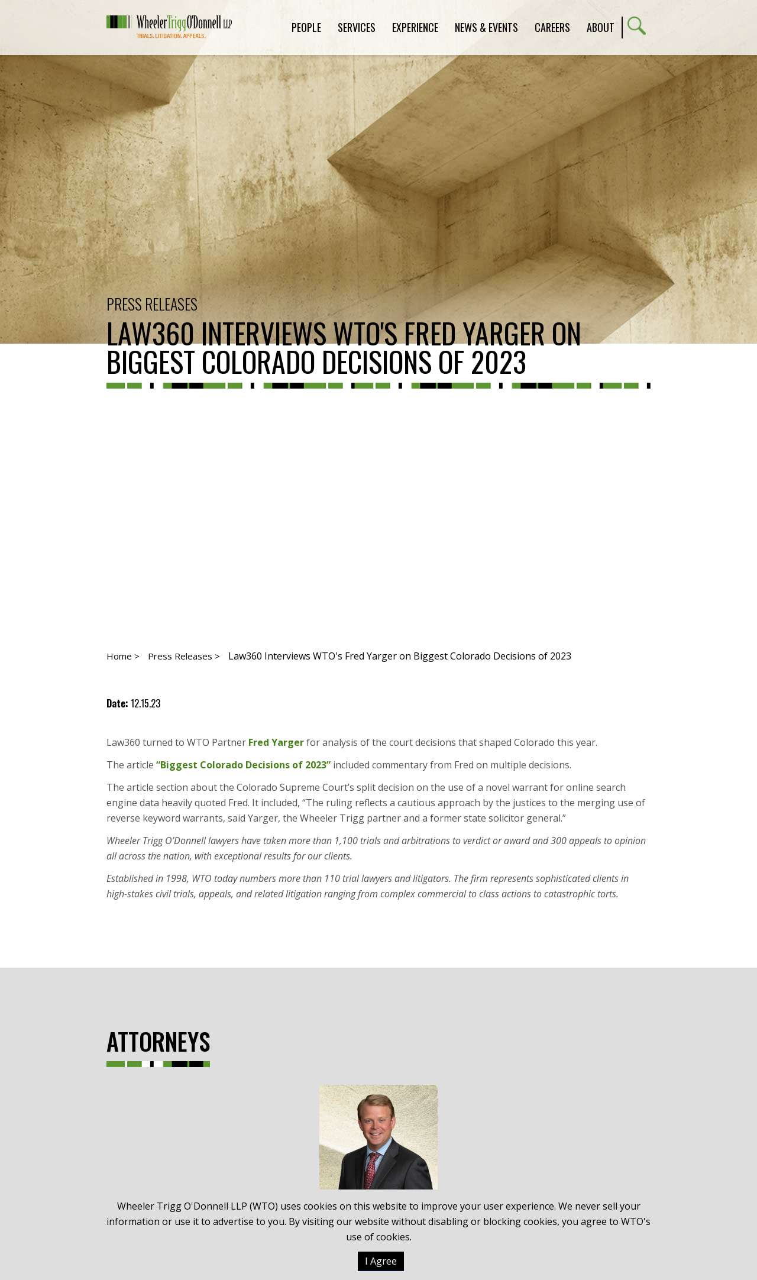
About (600, 27)
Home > (123, 656)
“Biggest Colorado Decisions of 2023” (243, 764)
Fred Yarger (276, 742)
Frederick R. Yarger (378, 1168)
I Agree (381, 1261)
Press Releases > (184, 656)
